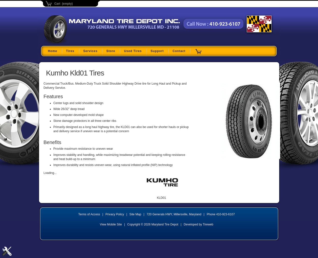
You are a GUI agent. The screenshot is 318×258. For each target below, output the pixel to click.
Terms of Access (89, 214)
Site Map (135, 214)
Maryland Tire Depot (74, 43)
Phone (221, 214)
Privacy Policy (114, 214)
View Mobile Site (111, 224)
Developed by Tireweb (198, 224)
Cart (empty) (63, 3)
